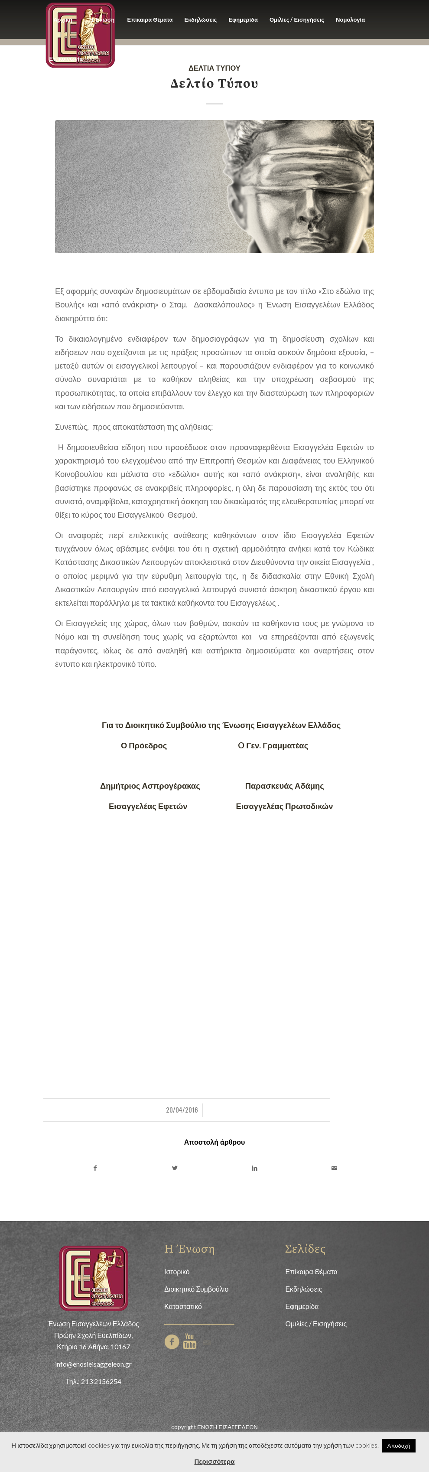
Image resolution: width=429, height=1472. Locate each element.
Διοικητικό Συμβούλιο (196, 1289)
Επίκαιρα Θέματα (311, 1271)
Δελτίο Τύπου (214, 83)
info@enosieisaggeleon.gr (93, 1364)
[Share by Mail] (334, 1168)
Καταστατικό (183, 1306)
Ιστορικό (177, 1271)
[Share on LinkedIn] (254, 1168)
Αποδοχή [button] (398, 1445)
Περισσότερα (215, 1461)
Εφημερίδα (301, 1306)
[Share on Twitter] (174, 1168)
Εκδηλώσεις (303, 1289)
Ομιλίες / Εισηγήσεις (316, 1323)
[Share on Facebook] (95, 1168)
